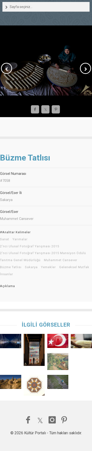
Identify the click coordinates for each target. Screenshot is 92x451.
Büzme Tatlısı (10, 267)
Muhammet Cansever (60, 260)
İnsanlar (6, 274)
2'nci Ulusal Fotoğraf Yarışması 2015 (29, 246)
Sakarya (31, 267)
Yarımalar (20, 239)
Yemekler (48, 267)
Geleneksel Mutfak (74, 267)
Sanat (4, 239)
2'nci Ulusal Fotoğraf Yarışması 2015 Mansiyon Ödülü (43, 253)
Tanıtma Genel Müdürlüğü (20, 260)
